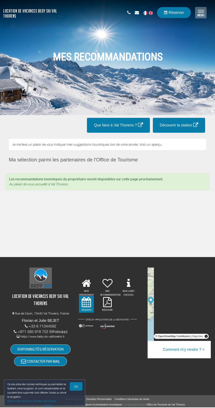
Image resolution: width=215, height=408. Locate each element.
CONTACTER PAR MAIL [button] (40, 362)
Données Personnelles (99, 399)
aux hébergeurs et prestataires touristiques (98, 405)
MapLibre (197, 336)
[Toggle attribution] (206, 336)
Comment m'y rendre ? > (184, 349)
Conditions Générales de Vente (131, 399)
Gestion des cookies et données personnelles (32, 401)
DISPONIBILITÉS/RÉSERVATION (40, 349)
